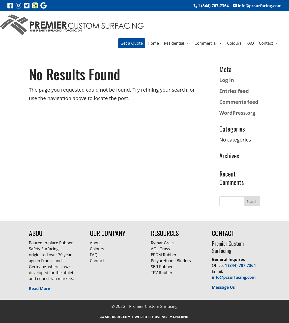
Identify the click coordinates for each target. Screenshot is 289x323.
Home (153, 43)
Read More (39, 288)
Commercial (208, 43)
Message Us (223, 287)
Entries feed (234, 91)
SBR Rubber (162, 266)
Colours (234, 43)
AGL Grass (160, 248)
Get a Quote (131, 43)
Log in (226, 80)
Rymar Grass (162, 243)
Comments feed (238, 102)
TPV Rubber (162, 272)
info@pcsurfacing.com (234, 277)
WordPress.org (237, 112)
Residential (177, 43)
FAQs (94, 254)
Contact (269, 43)
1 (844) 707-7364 (240, 265)
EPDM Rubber (163, 254)
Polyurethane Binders (171, 260)
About (95, 243)
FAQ (250, 43)
